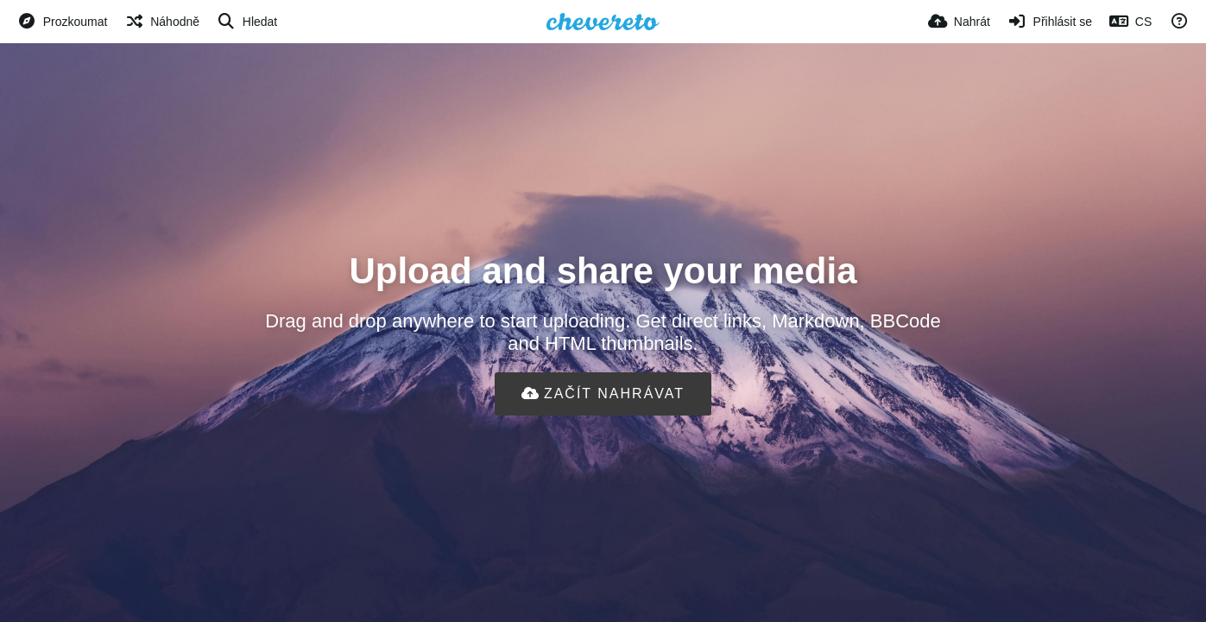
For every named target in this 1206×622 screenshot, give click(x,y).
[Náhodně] (161, 21)
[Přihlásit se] (1049, 21)
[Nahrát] (959, 21)
